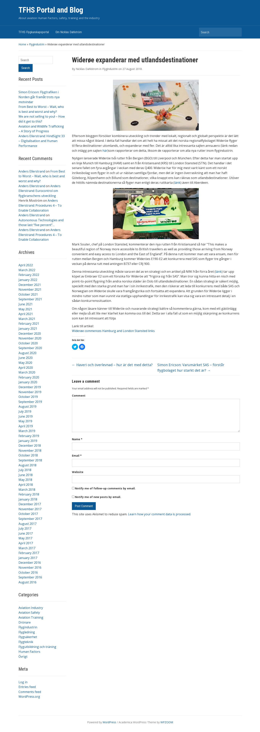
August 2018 (27, 465)
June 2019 (26, 416)
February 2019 (29, 436)
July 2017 (25, 528)
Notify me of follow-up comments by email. (105, 488)
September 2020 (30, 348)
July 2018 (25, 470)
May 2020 (25, 363)
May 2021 (25, 309)
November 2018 (30, 450)
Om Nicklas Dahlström (69, 32)
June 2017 (26, 533)
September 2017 (30, 519)
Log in (23, 682)
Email (77, 455)
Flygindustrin (36, 44)
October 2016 (28, 572)
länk (177, 182)
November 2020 (30, 338)
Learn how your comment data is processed (159, 514)
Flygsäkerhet (28, 637)
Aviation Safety (29, 612)
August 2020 (27, 353)
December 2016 (30, 562)
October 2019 (28, 397)
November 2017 (30, 509)
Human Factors (29, 651)
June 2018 (26, 475)
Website (77, 472)
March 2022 (27, 270)
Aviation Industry (31, 608)
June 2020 (26, 358)
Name (77, 439)
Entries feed (27, 687)
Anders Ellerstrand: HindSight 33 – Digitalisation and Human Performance (42, 141)
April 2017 (26, 543)
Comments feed (30, 692)
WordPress (109, 722)
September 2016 (30, 577)
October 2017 (28, 514)
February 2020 (29, 377)
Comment (78, 395)
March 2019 (27, 431)
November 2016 (30, 567)
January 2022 (28, 280)
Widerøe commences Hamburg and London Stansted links (113, 331)
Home (22, 44)
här (104, 150)
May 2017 (25, 538)
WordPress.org (29, 696)
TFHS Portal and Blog (51, 10)
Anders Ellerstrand (32, 171)
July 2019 (25, 411)
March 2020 (27, 372)
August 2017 (27, 524)
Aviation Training (31, 617)
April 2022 (26, 265)
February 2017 (29, 553)
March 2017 (27, 548)
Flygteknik (26, 642)
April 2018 (26, 485)
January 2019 (28, 441)
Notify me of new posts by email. (98, 497)
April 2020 (26, 368)
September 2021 (30, 299)
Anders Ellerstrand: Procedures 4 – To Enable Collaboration (40, 205)
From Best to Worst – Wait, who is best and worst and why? (42, 176)
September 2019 (30, 402)
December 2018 (30, 445)
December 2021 (30, 285)
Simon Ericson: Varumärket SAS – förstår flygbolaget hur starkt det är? (190, 367)
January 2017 (28, 558)
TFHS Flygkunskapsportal (34, 32)
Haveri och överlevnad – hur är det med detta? (112, 364)
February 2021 (29, 324)
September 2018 (30, 460)
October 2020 (28, 343)
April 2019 (26, 426)
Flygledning (27, 632)
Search (237, 32)
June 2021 (26, 304)
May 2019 (25, 421)
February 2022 (29, 275)
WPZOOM (166, 722)
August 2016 (27, 582)
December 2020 (30, 333)
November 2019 (30, 392)
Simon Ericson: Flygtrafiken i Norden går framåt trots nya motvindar (39, 97)
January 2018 (28, 499)
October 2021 (28, 294)
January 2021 (28, 328)
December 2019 (30, 387)
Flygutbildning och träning (37, 647)
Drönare (25, 622)
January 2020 (28, 382)
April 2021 (26, 314)
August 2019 (27, 406)
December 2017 (30, 504)
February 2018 (29, 494)
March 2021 (27, 319)
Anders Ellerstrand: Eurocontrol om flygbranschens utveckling (39, 191)
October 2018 (28, 455)
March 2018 (27, 489)
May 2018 (25, 480)
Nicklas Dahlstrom (87, 69)
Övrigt (23, 656)
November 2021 (30, 289)
